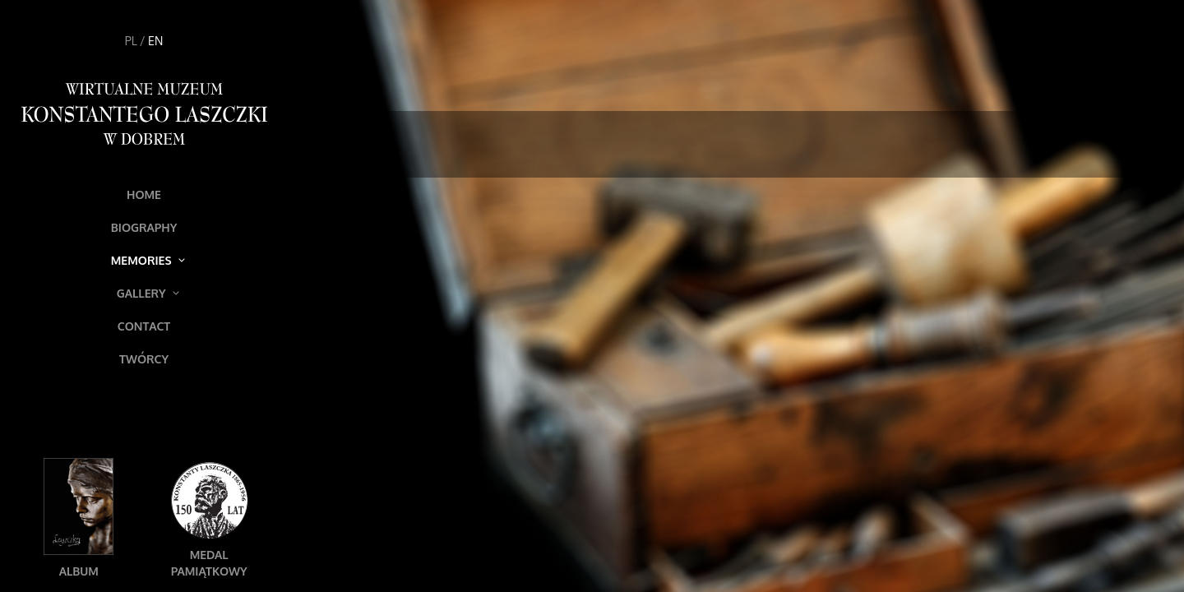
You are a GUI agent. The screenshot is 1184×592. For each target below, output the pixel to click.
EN (155, 41)
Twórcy (144, 359)
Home (144, 194)
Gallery (148, 293)
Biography (144, 227)
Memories (148, 260)
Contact (144, 326)
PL (131, 41)
